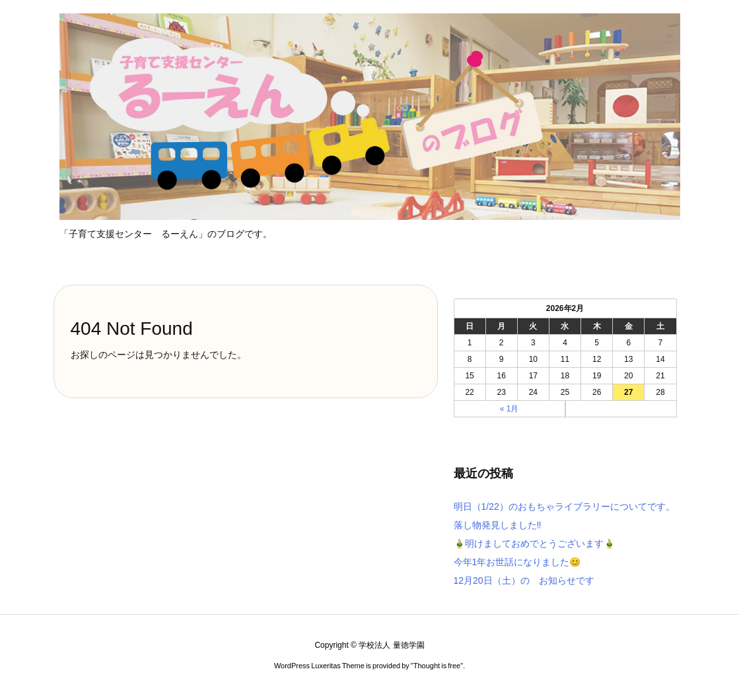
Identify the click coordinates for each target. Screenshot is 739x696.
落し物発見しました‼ (498, 525)
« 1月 (509, 408)
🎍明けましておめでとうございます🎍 (534, 543)
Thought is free (436, 666)
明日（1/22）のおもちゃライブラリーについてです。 (564, 506)
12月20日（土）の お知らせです (524, 580)
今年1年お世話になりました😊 (517, 562)
